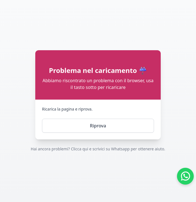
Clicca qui (79, 149)
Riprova (98, 126)
